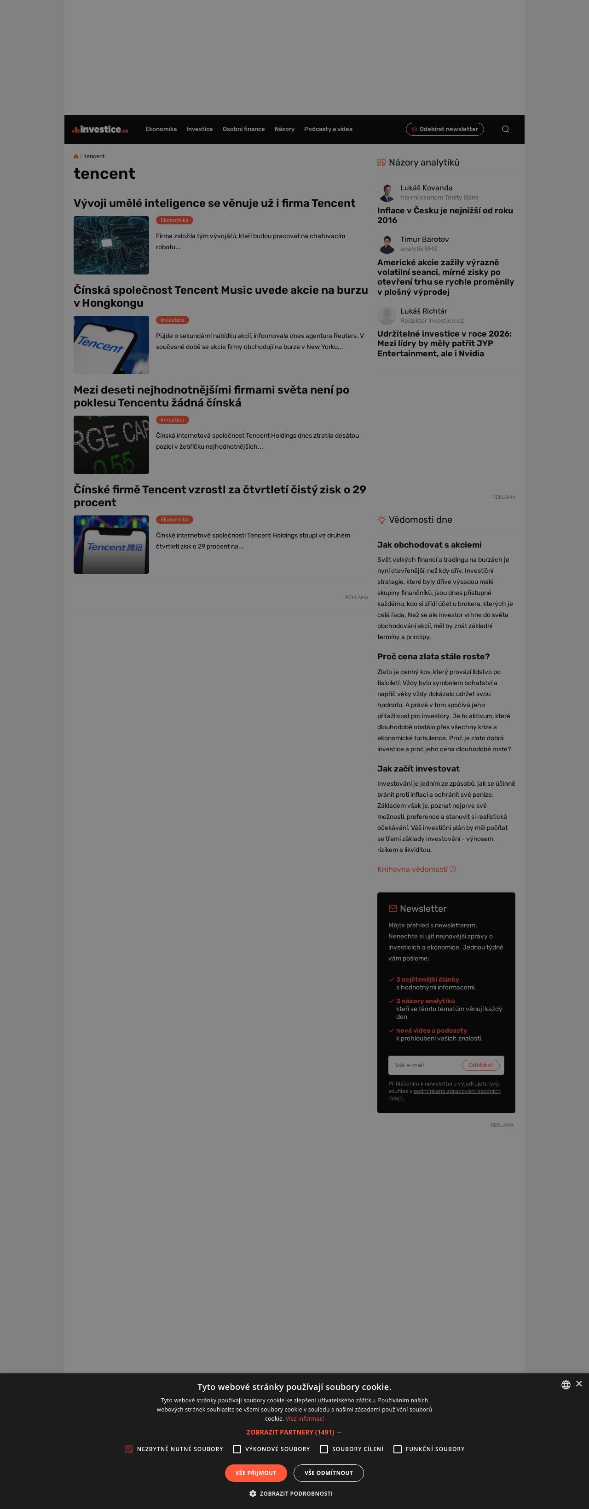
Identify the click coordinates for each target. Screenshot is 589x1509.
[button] (294, 1432)
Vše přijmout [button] (256, 1473)
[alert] (294, 754)
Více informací (305, 1419)
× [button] (578, 1384)
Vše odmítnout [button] (329, 1473)
